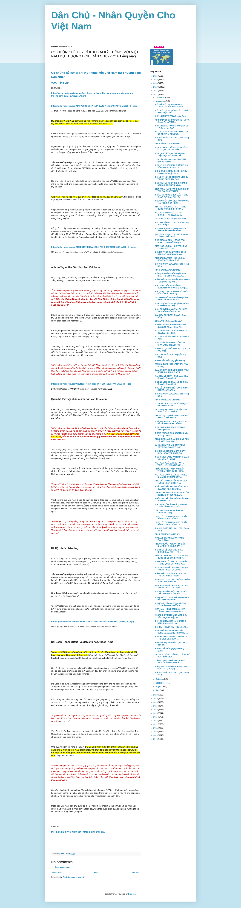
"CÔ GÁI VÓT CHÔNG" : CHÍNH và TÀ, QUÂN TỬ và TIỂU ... (172, 121)
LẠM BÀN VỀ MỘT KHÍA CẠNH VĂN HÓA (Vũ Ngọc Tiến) (171, 332)
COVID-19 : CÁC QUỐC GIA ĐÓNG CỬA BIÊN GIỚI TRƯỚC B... (170, 604)
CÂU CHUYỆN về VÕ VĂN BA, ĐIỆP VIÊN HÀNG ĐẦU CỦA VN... (171, 310)
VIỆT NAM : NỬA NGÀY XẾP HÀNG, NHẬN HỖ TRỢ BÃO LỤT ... (171, 476)
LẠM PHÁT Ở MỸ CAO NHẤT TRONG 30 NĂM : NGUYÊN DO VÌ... (171, 569)
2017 (155, 706)
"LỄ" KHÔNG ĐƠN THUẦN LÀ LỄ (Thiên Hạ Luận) (170, 511)
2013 (155, 721)
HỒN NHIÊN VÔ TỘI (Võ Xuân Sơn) (170, 116)
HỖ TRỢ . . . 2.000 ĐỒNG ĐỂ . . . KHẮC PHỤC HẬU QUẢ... (172, 111)
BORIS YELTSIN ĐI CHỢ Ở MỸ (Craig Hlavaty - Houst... (171, 434)
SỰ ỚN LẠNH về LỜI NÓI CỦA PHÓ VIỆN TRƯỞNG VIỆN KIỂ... (170, 661)
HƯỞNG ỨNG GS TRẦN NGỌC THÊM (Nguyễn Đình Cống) (171, 383)
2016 (155, 709)
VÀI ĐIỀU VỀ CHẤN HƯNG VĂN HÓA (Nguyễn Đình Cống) (171, 377)
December (160, 97)
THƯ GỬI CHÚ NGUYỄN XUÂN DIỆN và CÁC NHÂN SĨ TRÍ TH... (171, 482)
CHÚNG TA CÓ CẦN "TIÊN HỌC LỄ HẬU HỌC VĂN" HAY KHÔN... (170, 253)
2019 (155, 698)
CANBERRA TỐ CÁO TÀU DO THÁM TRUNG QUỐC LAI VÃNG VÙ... (171, 563)
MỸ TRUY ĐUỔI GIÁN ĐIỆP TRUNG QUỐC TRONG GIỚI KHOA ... (170, 208)
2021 (155, 94)
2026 (155, 76)
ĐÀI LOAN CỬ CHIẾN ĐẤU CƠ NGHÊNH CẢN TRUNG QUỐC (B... (171, 286)
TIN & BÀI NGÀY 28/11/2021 (167, 270)
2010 (155, 732)
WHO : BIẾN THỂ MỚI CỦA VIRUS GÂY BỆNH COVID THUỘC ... (170, 446)
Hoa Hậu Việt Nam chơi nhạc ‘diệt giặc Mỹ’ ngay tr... (170, 160)
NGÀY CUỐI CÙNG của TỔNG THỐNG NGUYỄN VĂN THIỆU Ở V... (172, 304)
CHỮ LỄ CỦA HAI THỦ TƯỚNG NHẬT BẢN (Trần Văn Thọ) (171, 389)
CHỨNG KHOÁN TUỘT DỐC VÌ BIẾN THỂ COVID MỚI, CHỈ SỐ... (171, 592)
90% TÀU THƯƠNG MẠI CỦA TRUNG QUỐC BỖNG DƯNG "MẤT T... (171, 557)
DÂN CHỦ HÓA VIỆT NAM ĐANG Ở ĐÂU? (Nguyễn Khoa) (170, 622)
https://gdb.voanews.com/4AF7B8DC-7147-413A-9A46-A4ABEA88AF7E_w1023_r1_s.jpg (94, 106)
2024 (155, 83)
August (159, 686)
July (158, 690)
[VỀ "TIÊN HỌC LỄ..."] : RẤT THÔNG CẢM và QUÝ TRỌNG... (171, 235)
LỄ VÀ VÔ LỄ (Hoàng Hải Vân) (168, 321)
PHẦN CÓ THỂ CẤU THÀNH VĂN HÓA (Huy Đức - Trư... (172, 499)
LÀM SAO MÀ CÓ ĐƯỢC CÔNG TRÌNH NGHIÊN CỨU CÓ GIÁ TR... (172, 371)
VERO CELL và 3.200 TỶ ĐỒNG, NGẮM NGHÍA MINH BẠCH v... (172, 580)
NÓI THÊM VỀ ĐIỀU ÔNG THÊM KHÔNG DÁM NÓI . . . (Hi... (169, 551)
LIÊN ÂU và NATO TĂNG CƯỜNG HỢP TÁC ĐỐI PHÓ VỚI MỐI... (172, 190)
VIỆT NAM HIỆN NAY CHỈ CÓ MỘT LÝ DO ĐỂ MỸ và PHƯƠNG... (171, 133)
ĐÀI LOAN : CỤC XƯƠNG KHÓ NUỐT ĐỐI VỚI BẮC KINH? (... (171, 292)
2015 (155, 713)
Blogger (131, 894)
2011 (155, 728)
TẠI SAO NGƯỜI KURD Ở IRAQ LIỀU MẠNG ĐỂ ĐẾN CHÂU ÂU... (171, 298)
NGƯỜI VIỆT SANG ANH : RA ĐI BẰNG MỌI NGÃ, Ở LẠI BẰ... (172, 458)
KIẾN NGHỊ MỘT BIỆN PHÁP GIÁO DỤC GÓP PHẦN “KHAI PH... (170, 326)
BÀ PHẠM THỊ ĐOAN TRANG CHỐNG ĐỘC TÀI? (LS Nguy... (171, 667)
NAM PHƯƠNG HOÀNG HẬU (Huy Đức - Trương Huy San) (172, 127)
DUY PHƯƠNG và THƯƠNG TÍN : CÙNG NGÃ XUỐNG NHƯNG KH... (171, 632)
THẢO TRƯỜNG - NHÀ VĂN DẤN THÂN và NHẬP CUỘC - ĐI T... (169, 470)
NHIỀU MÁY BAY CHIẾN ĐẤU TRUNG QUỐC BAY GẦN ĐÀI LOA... (171, 196)
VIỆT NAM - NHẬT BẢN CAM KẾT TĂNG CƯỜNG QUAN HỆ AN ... (170, 610)
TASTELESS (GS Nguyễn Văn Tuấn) (171, 219)
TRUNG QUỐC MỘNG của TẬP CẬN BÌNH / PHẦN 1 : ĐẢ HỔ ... (171, 410)
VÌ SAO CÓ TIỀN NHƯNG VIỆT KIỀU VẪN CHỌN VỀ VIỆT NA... (171, 616)
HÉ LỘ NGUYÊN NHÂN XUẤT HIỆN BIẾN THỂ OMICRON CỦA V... (170, 275)
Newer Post (57, 873)
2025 (155, 79)
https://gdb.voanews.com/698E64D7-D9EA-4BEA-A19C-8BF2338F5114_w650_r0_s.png (93, 247)
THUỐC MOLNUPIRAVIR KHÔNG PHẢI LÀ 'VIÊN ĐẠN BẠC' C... (172, 440)
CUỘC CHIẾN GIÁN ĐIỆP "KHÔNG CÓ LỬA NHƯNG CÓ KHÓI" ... (172, 202)
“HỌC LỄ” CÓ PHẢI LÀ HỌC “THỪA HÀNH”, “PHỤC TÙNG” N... (171, 517)
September (161, 683)
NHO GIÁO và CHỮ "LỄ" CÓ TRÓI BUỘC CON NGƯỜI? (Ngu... (170, 241)
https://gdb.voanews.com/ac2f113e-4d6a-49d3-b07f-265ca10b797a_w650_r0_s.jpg (91, 384)
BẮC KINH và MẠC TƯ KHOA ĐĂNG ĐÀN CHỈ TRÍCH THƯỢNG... (171, 184)
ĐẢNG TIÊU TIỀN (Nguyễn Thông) (170, 360)
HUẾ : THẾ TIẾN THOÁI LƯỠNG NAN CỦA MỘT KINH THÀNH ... (171, 488)
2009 (155, 735)
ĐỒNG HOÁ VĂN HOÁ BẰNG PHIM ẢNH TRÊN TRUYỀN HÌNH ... (170, 229)
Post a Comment (62, 867)
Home (96, 873)
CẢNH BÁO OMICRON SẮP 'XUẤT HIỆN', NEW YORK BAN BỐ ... (170, 452)
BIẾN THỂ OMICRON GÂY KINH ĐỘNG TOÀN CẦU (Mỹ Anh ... (172, 280)
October (159, 679)
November (160, 101)
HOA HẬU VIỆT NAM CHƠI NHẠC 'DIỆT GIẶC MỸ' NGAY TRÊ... (170, 154)
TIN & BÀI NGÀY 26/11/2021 (167, 534)
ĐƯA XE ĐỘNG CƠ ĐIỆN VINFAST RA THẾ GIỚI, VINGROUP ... (172, 638)
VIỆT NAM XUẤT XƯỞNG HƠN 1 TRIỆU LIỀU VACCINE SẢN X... (170, 464)
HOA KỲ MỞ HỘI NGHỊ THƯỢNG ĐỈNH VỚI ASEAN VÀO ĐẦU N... (172, 166)
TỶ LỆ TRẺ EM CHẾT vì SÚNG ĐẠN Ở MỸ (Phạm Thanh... (172, 404)
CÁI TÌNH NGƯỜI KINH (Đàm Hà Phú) (171, 627)
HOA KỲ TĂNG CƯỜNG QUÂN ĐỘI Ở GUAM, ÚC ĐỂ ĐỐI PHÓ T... (171, 148)
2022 (155, 90)
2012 (155, 724)
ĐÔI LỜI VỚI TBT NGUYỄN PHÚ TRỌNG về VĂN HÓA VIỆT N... (169, 105)
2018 (155, 702)
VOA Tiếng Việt (60, 82)
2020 (155, 695)
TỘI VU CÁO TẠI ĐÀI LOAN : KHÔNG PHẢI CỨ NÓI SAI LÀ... (171, 416)
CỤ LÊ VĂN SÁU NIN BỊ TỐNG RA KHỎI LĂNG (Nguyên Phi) (170, 344)
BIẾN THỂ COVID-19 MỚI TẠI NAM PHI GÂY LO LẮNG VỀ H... (172, 598)
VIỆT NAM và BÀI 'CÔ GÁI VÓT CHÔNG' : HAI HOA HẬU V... (169, 214)
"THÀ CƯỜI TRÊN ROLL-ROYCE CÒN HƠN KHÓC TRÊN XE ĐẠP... (172, 494)
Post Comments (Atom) (73, 877)
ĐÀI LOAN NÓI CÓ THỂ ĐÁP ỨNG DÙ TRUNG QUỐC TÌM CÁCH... (171, 178)
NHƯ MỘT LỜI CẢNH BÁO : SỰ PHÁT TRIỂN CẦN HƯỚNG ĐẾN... (172, 505)
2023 (155, 87)
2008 (155, 739)
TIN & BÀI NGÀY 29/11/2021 (167, 144)
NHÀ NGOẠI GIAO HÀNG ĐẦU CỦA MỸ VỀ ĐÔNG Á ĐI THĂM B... (170, 422)
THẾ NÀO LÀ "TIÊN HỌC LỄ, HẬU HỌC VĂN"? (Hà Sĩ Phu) (170, 259)
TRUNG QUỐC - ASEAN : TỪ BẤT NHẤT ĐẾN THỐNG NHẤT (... (170, 545)
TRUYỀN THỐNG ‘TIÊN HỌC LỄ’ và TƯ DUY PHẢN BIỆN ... (172, 655)
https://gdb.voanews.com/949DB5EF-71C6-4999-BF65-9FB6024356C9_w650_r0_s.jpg (92, 621)
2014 (155, 717)
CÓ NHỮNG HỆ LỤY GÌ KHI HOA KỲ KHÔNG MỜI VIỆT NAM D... (171, 172)
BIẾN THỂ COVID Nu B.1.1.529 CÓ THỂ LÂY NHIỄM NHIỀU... (170, 575)
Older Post (135, 873)
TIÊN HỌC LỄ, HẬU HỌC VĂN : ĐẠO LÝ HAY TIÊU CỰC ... (171, 247)
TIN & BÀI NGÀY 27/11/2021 (167, 400)
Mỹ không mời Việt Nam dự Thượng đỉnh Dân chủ (78, 832)
